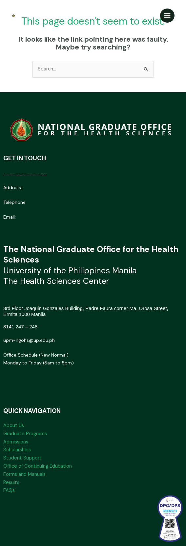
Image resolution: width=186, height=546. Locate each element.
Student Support (22, 458)
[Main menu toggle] (167, 16)
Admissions (15, 442)
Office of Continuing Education (37, 466)
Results (11, 482)
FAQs (9, 490)
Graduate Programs (25, 434)
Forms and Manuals (24, 474)
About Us (13, 425)
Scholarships (17, 450)
